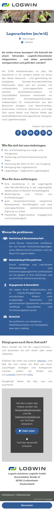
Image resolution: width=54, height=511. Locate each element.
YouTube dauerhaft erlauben (27, 444)
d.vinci (49, 499)
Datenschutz (23, 494)
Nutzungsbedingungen (28, 410)
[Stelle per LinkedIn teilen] (30, 133)
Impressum (8, 494)
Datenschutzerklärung (27, 417)
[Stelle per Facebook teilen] (18, 133)
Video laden (27, 431)
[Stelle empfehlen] (49, 133)
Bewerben (27, 505)
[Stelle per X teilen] (24, 133)
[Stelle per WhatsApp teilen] (43, 133)
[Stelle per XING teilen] (37, 133)
